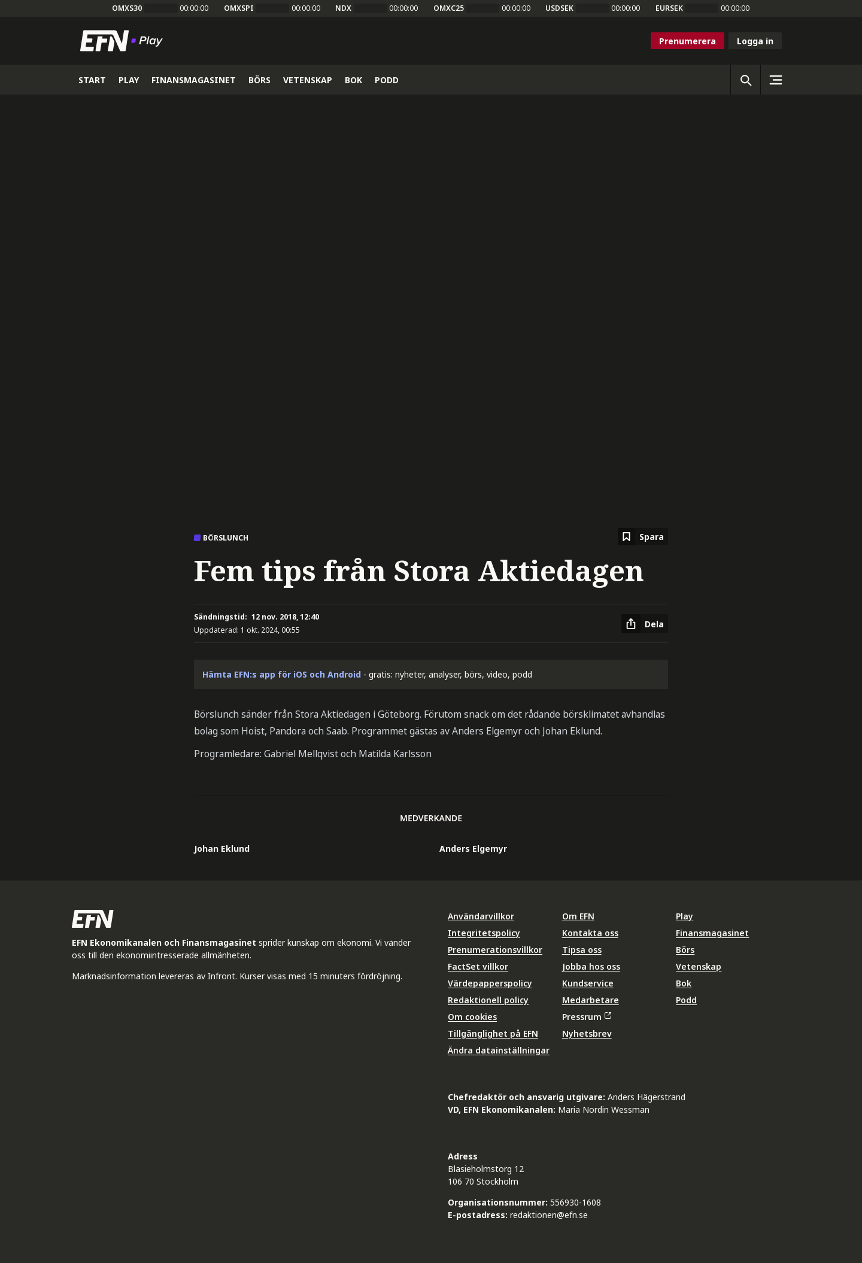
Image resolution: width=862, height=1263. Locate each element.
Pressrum (586, 1016)
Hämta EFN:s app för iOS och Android (281, 674)
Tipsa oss (582, 949)
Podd (686, 1000)
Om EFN (578, 916)
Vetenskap (698, 966)
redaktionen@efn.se (549, 1215)
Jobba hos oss (591, 966)
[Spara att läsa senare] (643, 536)
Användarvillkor (481, 916)
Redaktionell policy (488, 1000)
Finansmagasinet (712, 933)
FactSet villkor (478, 966)
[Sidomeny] (775, 80)
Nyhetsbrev (587, 1033)
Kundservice (588, 983)
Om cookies (472, 1016)
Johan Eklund (222, 848)
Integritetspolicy (484, 933)
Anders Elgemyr (473, 848)
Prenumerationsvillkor (495, 949)
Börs (685, 949)
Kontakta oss (590, 933)
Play (684, 916)
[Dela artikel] (644, 623)
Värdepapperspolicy (490, 983)
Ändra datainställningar (499, 1050)
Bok (683, 983)
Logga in (755, 41)
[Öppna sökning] (745, 80)
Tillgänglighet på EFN (493, 1033)
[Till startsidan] (124, 41)
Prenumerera (687, 41)
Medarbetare (590, 1000)
